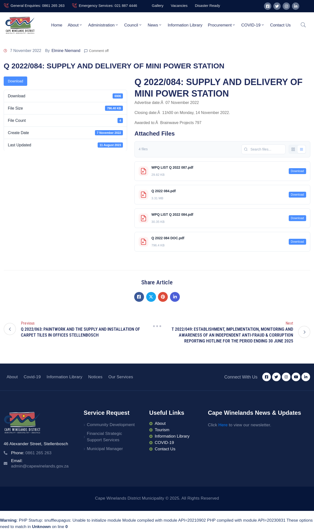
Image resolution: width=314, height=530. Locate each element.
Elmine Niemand (66, 51)
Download (15, 81)
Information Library (185, 25)
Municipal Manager (105, 448)
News (155, 25)
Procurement (222, 25)
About (75, 25)
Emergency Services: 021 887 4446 (108, 5)
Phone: (31, 453)
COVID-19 (252, 25)
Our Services (120, 377)
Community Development (111, 424)
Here (223, 425)
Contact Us (280, 25)
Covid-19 (32, 377)
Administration (103, 25)
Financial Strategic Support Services (104, 436)
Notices (95, 377)
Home (56, 25)
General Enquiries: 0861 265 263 (38, 5)
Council (133, 25)
